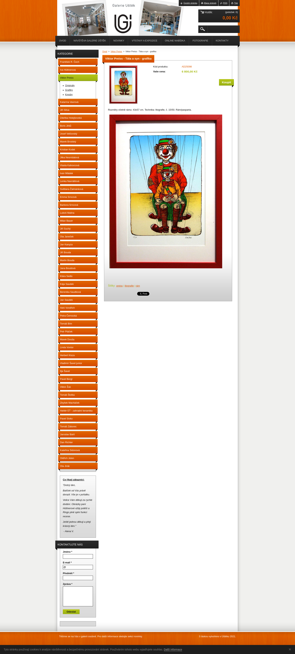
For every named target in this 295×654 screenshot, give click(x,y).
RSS (225, 3)
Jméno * (67, 551)
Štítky (111, 285)
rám (138, 285)
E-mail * (67, 562)
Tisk (236, 3)
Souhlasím (290, 649)
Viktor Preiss (116, 51)
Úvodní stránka (190, 3)
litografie (129, 285)
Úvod (104, 51)
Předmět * (68, 573)
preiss (119, 285)
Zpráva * (67, 584)
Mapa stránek (210, 3)
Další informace (173, 649)
